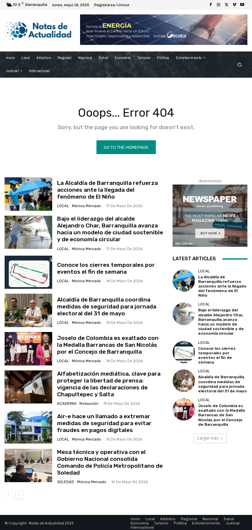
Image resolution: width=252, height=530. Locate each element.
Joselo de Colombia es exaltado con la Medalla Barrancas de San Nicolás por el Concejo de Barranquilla (108, 344)
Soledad (65, 475)
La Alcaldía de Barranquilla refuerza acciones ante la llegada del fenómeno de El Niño (108, 190)
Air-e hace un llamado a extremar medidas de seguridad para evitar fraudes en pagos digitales (102, 422)
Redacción (87, 402)
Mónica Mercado (85, 206)
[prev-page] (9, 493)
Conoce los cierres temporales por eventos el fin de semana (103, 267)
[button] (239, 64)
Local (63, 206)
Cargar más (210, 426)
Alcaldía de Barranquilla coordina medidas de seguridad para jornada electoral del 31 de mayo (104, 306)
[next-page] (19, 493)
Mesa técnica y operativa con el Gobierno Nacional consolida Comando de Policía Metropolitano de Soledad (108, 460)
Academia (66, 402)
